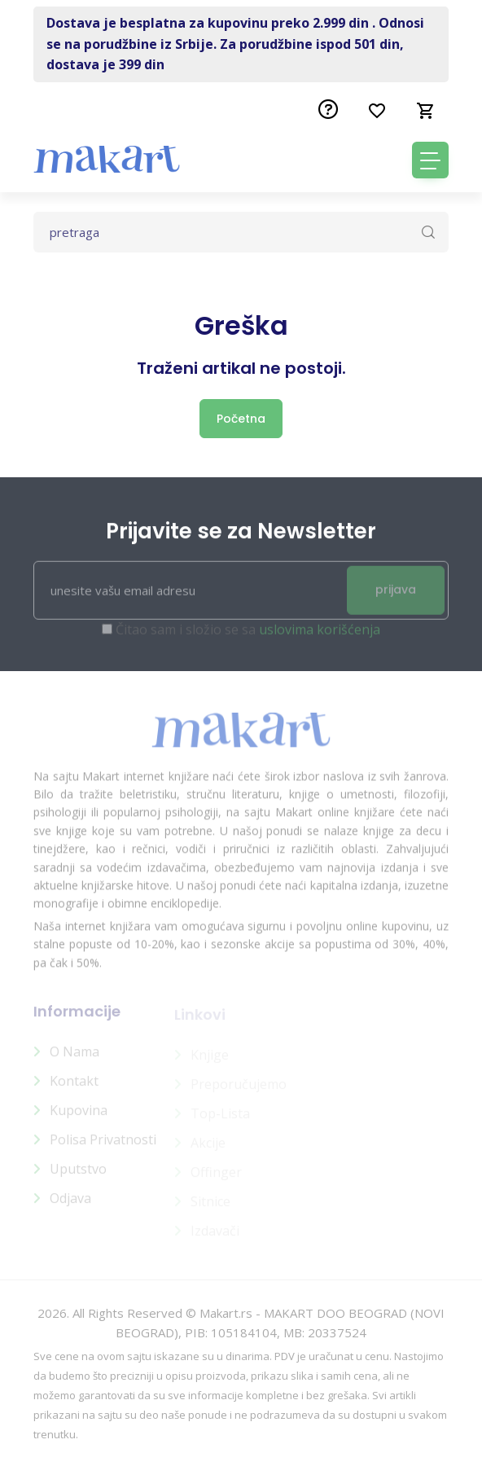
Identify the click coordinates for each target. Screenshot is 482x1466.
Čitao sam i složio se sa (248, 636)
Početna (241, 418)
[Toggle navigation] (430, 160)
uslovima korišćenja (319, 636)
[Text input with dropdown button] (241, 232)
